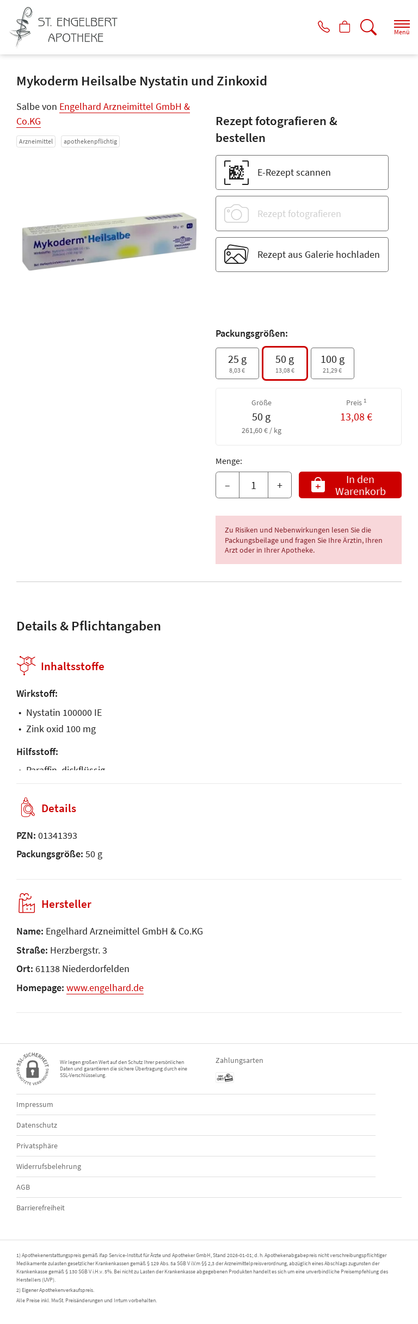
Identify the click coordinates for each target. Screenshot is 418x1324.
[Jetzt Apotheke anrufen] (314, 27)
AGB (23, 1187)
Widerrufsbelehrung (48, 1166)
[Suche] (366, 27)
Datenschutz (36, 1125)
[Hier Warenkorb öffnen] (340, 27)
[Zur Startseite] (67, 27)
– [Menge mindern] (227, 485)
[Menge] (253, 485)
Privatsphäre (37, 1145)
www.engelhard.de (105, 987)
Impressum (34, 1104)
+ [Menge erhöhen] (279, 485)
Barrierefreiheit (40, 1207)
